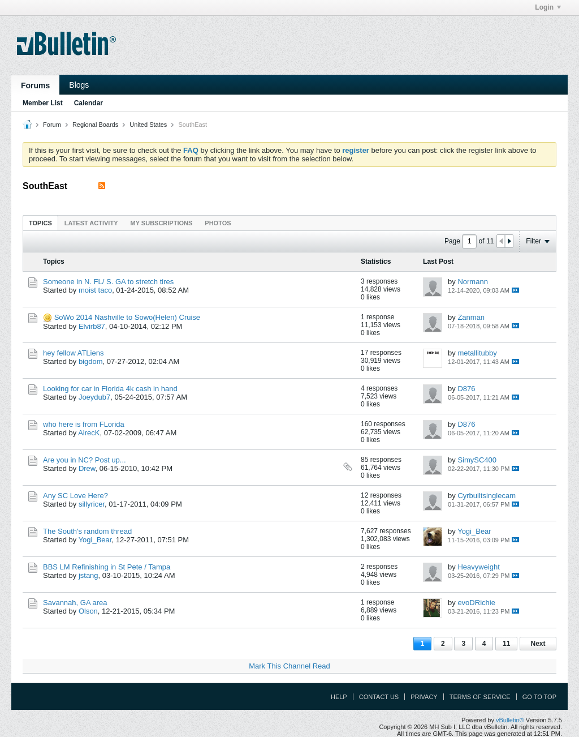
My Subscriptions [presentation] (162, 223)
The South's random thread (87, 531)
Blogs (79, 84)
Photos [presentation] (218, 223)
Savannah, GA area (75, 602)
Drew (87, 468)
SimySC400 (476, 460)
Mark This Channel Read (289, 666)
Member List (43, 103)
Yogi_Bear (95, 539)
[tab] (40, 222)
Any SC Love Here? (75, 495)
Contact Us (379, 696)
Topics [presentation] (40, 223)
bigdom (91, 361)
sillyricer (92, 504)
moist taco (95, 290)
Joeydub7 (94, 397)
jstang (88, 575)
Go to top (539, 696)
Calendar (88, 103)
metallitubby (476, 353)
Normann (472, 281)
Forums (35, 85)
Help (339, 696)
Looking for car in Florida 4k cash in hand (110, 388)
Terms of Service (480, 696)
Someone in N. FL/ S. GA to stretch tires (108, 281)
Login (548, 7)
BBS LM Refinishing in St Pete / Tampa (106, 567)
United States (148, 124)
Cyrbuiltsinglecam (486, 495)
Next (537, 644)
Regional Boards (95, 124)
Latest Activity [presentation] (91, 223)
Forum (52, 124)
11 (506, 644)
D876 (466, 388)
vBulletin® (510, 720)
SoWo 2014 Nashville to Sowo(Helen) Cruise (127, 317)
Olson (88, 611)
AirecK (89, 433)
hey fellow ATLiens (73, 353)
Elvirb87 (92, 326)
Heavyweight (478, 567)
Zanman (471, 317)
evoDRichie (476, 602)
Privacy (424, 696)
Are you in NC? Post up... (84, 460)
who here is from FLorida (83, 424)
